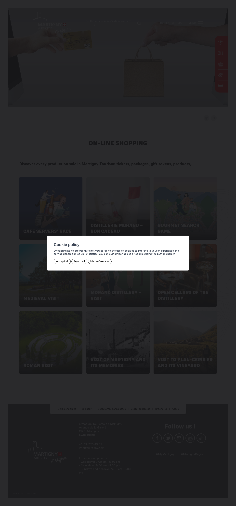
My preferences (99, 261)
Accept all (62, 261)
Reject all (79, 261)
